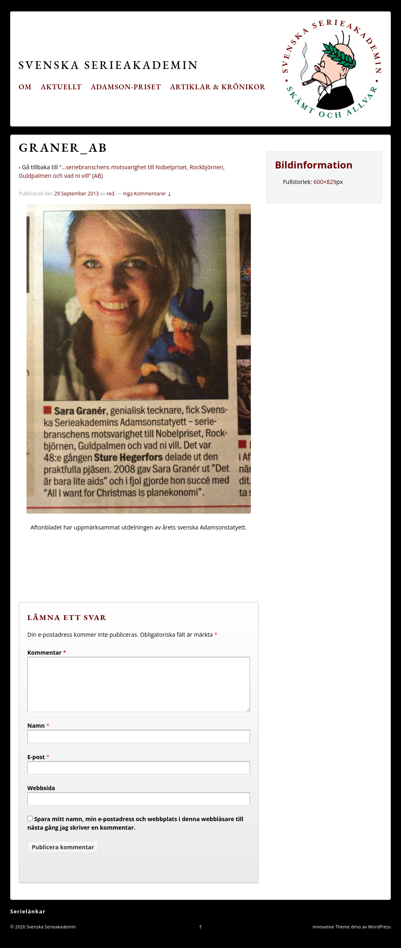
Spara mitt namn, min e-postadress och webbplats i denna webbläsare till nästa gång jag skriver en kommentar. (135, 833)
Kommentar (46, 652)
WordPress (379, 936)
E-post (36, 767)
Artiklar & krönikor (218, 86)
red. (110, 193)
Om (25, 86)
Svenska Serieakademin (108, 65)
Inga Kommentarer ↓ (147, 193)
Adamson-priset (126, 86)
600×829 (324, 182)
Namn (36, 735)
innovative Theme (331, 936)
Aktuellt (61, 86)
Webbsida (41, 798)
